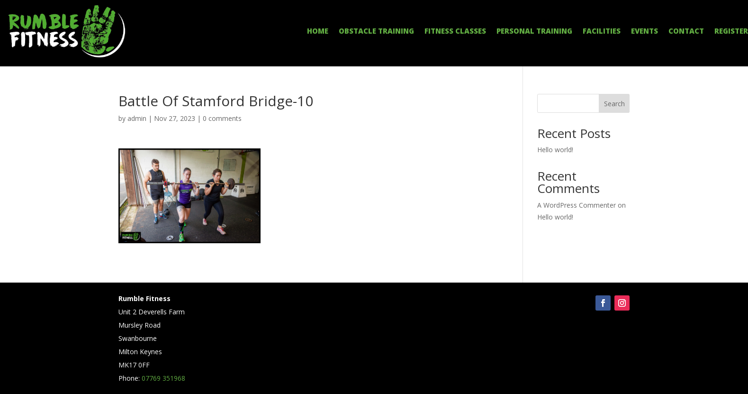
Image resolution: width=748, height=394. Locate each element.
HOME (317, 31)
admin (136, 118)
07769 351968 (163, 378)
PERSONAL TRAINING (534, 31)
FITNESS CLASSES (455, 31)
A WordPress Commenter (576, 205)
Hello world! (555, 149)
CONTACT (686, 31)
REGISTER (731, 31)
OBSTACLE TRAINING (376, 31)
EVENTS (644, 31)
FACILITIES (602, 31)
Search (614, 103)
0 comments (222, 118)
